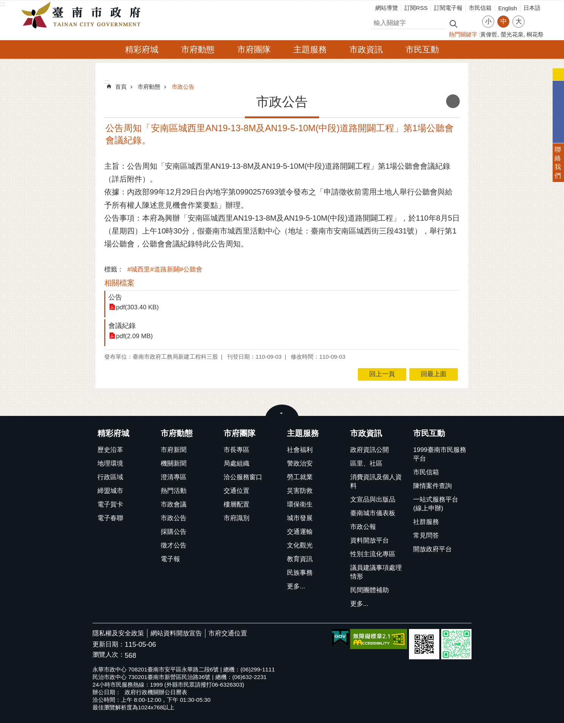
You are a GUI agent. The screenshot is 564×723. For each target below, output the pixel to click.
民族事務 (300, 572)
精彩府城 (141, 49)
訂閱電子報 (448, 8)
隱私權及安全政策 (118, 633)
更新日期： (108, 644)
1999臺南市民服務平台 (439, 454)
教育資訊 (300, 559)
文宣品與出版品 (372, 499)
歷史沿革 (110, 449)
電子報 (170, 559)
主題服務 (310, 49)
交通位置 (236, 490)
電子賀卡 (110, 504)
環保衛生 (300, 504)
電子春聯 (110, 518)
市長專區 (236, 449)
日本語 (531, 8)
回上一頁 (382, 374)
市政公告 (183, 86)
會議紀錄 (122, 325)
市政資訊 (366, 49)
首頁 (121, 86)
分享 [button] (534, 17)
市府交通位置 (227, 633)
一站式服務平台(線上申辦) (435, 504)
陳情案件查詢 (432, 485)
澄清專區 (173, 477)
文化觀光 (300, 545)
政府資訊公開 (369, 449)
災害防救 (300, 490)
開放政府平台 (432, 549)
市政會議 (173, 504)
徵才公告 (173, 545)
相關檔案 (119, 283)
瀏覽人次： (108, 655)
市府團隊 (254, 49)
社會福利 (300, 449)
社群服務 (426, 521)
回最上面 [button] (433, 374)
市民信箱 (480, 8)
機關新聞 (173, 463)
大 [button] (518, 21)
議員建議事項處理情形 (376, 572)
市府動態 (198, 49)
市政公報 (363, 526)
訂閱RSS (416, 8)
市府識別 (236, 518)
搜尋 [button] (453, 23)
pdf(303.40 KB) (137, 307)
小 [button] (488, 21)
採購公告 (173, 531)
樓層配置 (236, 504)
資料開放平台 (369, 540)
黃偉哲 (488, 34)
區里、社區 (366, 463)
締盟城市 (110, 490)
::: (2, 4)
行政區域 (110, 477)
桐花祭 (535, 34)
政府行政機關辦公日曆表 (156, 692)
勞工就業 (300, 477)
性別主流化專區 (372, 554)
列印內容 (453, 101)
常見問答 (426, 535)
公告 (115, 297)
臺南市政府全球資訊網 (83, 15)
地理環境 (110, 463)
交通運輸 (300, 531)
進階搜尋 (469, 23)
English (507, 8)
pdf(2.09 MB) (134, 336)
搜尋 (377, 21)
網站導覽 (386, 8)
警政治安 (300, 463)
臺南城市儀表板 (372, 513)
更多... (296, 586)
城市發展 (300, 518)
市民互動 (422, 49)
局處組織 (236, 463)
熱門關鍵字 (463, 34)
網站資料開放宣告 (176, 633)
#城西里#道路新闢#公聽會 (164, 269)
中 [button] (503, 21)
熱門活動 (173, 490)
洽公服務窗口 (243, 477)
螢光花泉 (512, 34)
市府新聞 (173, 449)
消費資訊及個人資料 (376, 481)
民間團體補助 (369, 590)
